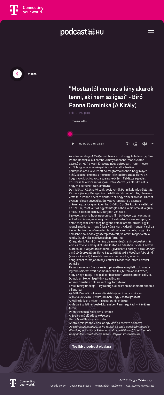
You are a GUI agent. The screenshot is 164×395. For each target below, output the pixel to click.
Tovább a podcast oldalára (91, 346)
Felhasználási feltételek (108, 385)
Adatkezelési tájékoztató (140, 385)
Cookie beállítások (80, 385)
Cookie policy (58, 385)
